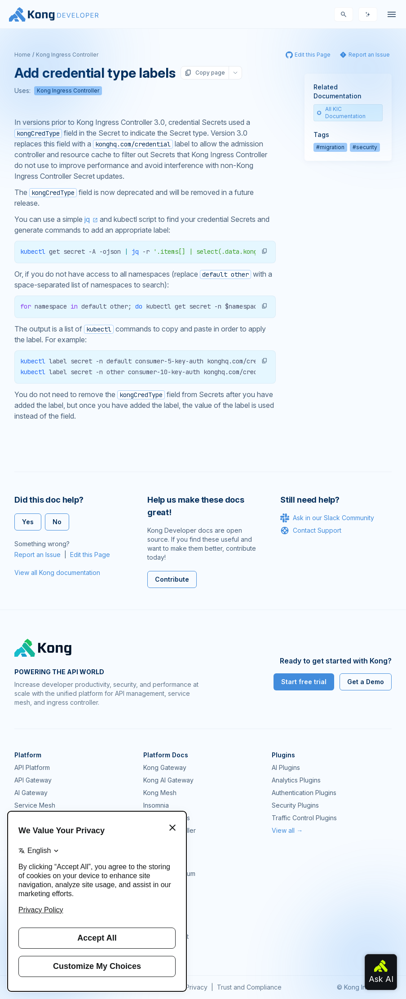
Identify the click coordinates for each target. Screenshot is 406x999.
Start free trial (304, 681)
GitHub (153, 886)
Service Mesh (34, 805)
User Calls (158, 911)
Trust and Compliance (249, 987)
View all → (287, 830)
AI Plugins (286, 767)
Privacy (196, 987)
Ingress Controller (169, 830)
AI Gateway (31, 792)
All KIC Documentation (341, 112)
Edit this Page (90, 554)
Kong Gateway (164, 767)
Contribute (172, 579)
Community (159, 861)
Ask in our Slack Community (327, 517)
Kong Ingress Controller (67, 54)
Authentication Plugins (304, 792)
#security (365, 147)
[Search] (343, 14)
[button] (264, 251)
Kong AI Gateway (168, 780)
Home (22, 54)
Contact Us (159, 949)
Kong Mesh (160, 792)
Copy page (205, 72)
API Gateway (33, 780)
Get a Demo (365, 681)
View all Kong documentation (57, 572)
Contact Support (310, 530)
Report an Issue (37, 554)
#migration (330, 147)
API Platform (32, 767)
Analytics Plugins (296, 780)
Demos (153, 898)
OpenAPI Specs (166, 818)
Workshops (160, 924)
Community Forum (169, 873)
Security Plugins (295, 805)
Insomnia (156, 805)
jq (87, 219)
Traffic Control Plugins (304, 818)
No (57, 522)
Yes (28, 522)
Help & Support (166, 936)
